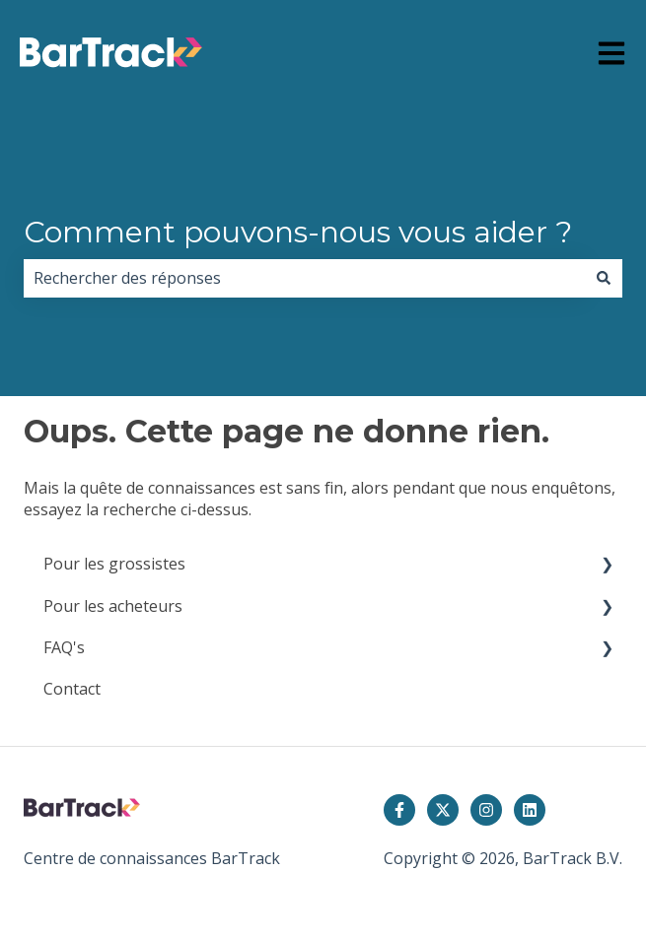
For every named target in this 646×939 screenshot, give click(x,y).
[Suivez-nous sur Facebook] (399, 810)
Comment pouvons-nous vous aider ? (298, 232)
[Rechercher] (603, 278)
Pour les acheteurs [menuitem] (112, 606)
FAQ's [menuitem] (64, 647)
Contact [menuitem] (72, 689)
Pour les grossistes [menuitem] (114, 563)
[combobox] (304, 278)
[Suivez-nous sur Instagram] (486, 810)
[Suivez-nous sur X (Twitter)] (443, 810)
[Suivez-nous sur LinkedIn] (529, 810)
